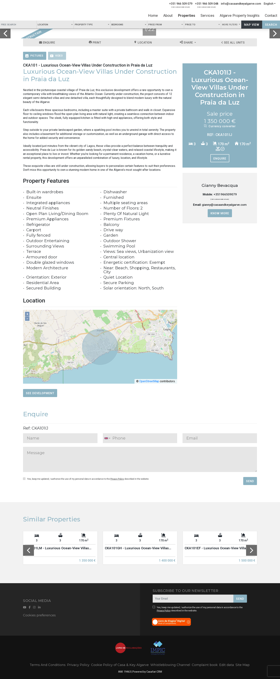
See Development (40, 393)
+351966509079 (225, 194)
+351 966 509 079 (180, 3)
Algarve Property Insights (239, 15)
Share (187, 42)
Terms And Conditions (48, 665)
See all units (233, 42)
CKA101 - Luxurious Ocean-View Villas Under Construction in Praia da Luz (87, 65)
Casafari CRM (154, 671)
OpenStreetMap (149, 381)
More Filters (230, 24)
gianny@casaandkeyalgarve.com (224, 204)
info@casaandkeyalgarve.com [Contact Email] (241, 3)
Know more (220, 213)
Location (143, 42)
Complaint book (205, 665)
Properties (186, 15)
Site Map (243, 665)
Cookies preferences (39, 615)
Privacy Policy (117, 479)
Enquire (47, 42)
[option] (60, 550)
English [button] (268, 3)
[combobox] (55, 25)
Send (250, 481)
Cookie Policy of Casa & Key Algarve (120, 665)
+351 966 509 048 (206, 3)
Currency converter (220, 126)
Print (95, 42)
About (168, 15)
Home (153, 15)
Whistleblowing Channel (170, 665)
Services (207, 15)
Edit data (226, 665)
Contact (271, 15)
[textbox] (50, 24)
